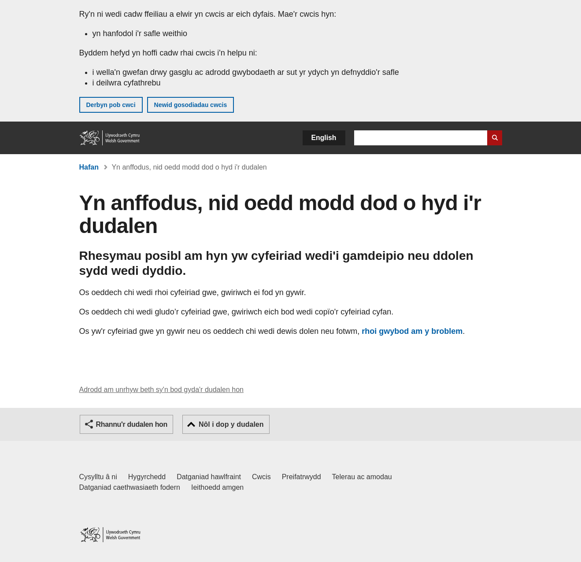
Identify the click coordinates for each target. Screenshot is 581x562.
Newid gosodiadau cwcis (190, 104)
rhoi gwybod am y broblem (412, 331)
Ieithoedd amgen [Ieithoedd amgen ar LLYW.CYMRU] (217, 487)
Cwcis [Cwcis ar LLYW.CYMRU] (261, 477)
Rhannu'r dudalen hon (131, 424)
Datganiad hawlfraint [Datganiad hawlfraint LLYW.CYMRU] (209, 477)
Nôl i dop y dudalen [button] (231, 424)
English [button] (324, 137)
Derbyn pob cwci (111, 104)
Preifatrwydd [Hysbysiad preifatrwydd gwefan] (301, 477)
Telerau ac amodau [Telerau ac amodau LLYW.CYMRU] (362, 477)
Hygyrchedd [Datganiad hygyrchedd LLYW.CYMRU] (147, 477)
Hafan (89, 167)
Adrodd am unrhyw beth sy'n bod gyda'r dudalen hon (161, 389)
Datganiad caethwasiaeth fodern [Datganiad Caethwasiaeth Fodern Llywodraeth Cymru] (130, 487)
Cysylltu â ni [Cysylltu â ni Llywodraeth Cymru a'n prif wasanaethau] (98, 477)
